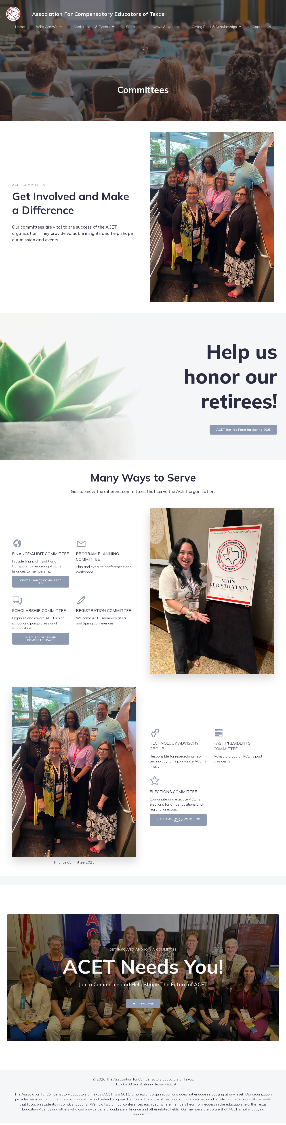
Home (20, 27)
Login (143, 48)
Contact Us (262, 27)
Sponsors (133, 27)
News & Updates (167, 27)
